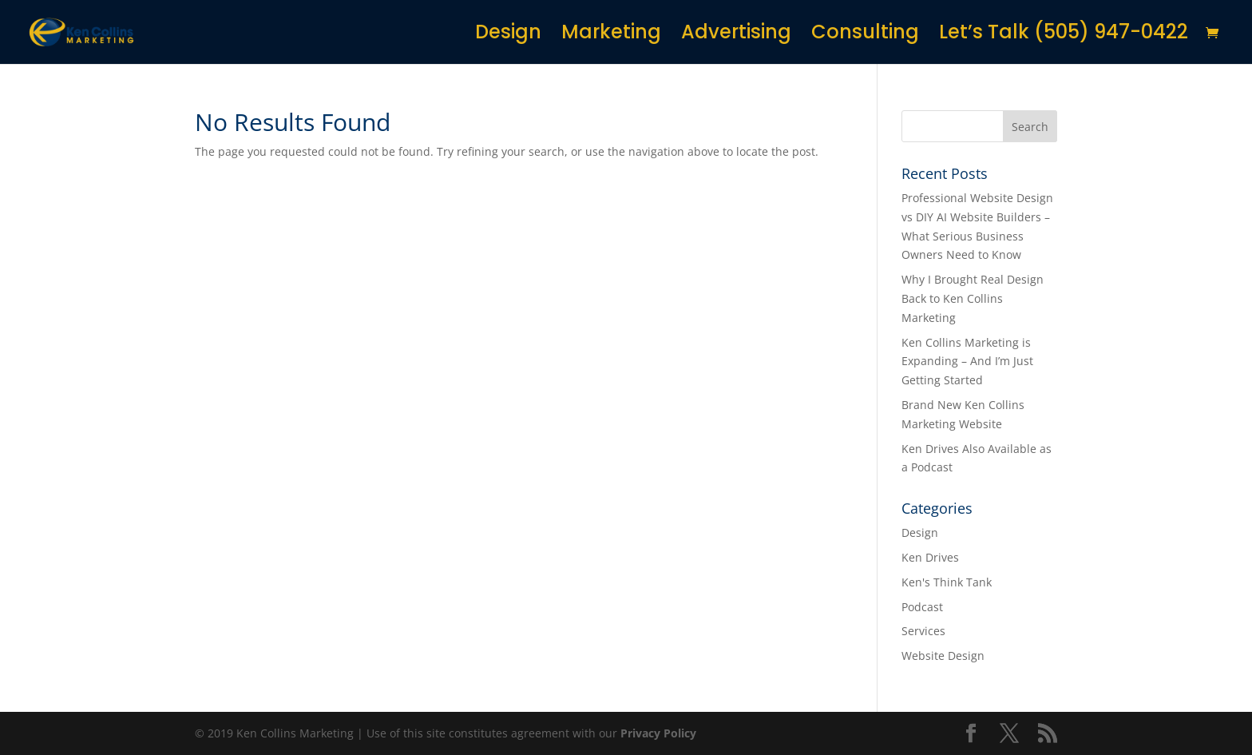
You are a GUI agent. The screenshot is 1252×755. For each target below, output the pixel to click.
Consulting (865, 35)
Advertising (736, 35)
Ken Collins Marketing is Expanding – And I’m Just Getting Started (967, 361)
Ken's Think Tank (946, 582)
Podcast (922, 606)
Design (508, 35)
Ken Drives (930, 557)
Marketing (611, 35)
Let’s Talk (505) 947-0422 (1063, 35)
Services (923, 630)
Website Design (943, 655)
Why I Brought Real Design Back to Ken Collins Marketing (972, 298)
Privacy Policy (658, 733)
